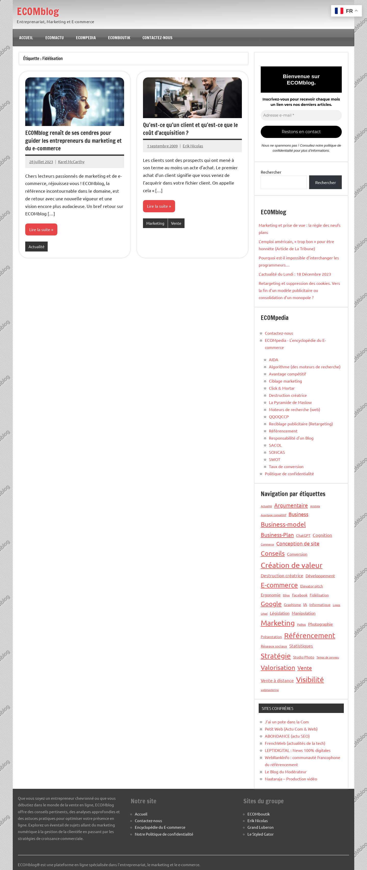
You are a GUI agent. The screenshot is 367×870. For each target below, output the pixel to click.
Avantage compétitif (287, 373)
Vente (176, 223)
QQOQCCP (279, 416)
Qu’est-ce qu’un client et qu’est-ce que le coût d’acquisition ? (190, 129)
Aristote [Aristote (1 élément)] (315, 506)
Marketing (155, 223)
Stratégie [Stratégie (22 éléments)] (276, 656)
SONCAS (277, 452)
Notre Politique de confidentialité (164, 834)
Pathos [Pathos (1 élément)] (301, 624)
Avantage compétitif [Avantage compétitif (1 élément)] (273, 515)
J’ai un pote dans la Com (287, 721)
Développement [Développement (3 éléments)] (320, 575)
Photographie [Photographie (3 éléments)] (320, 623)
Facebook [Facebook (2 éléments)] (299, 595)
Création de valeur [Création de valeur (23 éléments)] (291, 565)
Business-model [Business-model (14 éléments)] (283, 524)
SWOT (274, 459)
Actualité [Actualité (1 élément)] (266, 506)
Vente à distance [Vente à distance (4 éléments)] (277, 680)
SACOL (275, 444)
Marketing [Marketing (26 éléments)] (278, 623)
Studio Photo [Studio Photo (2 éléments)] (303, 657)
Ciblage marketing (285, 380)
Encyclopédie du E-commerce (160, 827)
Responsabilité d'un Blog (291, 437)
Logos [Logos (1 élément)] (336, 605)
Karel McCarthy (71, 161)
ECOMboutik (119, 37)
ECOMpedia (86, 37)
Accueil (26, 37)
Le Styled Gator (260, 834)
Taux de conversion (286, 466)
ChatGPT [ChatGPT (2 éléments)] (303, 535)
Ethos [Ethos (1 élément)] (286, 595)
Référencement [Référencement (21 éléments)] (309, 635)
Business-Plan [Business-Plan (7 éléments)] (277, 534)
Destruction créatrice (288, 395)
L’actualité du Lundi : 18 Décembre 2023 (295, 273)
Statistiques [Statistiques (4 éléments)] (301, 645)
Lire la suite (39, 229)
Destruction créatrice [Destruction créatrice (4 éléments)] (282, 575)
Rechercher (271, 171)
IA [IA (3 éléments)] (305, 604)
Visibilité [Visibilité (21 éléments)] (310, 679)
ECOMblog (38, 11)
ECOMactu (54, 37)
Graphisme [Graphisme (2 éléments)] (292, 604)
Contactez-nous (157, 37)
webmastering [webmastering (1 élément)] (270, 690)
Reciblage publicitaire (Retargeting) (301, 423)
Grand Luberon (260, 827)
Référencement (283, 430)
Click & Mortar (282, 387)
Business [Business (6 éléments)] (298, 514)
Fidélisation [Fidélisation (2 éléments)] (319, 595)
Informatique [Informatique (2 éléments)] (320, 604)
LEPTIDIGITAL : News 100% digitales (298, 750)
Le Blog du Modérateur (286, 771)
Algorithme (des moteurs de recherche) (304, 366)
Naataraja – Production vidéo (291, 778)
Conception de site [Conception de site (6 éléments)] (297, 543)
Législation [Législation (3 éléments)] (280, 612)
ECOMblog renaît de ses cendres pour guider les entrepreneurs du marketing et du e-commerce (73, 140)
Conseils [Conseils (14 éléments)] (273, 553)
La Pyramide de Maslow (290, 402)
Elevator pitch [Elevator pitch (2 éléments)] (311, 586)
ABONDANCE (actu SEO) (287, 735)
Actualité (36, 246)
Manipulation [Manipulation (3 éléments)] (304, 612)
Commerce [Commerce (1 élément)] (267, 544)
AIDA (273, 359)
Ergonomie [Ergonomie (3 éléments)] (271, 594)
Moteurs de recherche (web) (294, 409)
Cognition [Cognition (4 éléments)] (322, 535)
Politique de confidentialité (289, 473)
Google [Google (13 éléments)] (271, 604)
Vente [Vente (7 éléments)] (304, 667)
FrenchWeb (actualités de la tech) (295, 743)
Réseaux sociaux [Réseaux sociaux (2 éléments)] (274, 646)
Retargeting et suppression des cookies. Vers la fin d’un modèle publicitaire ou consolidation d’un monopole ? (299, 290)
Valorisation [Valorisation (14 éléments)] (278, 667)
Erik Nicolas (193, 145)
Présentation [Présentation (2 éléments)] (271, 636)
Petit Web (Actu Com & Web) (291, 728)
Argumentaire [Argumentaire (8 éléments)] (291, 505)
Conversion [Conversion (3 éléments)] (297, 553)
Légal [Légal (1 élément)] (264, 613)
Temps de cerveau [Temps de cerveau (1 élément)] (328, 657)
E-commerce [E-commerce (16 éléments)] (279, 585)
